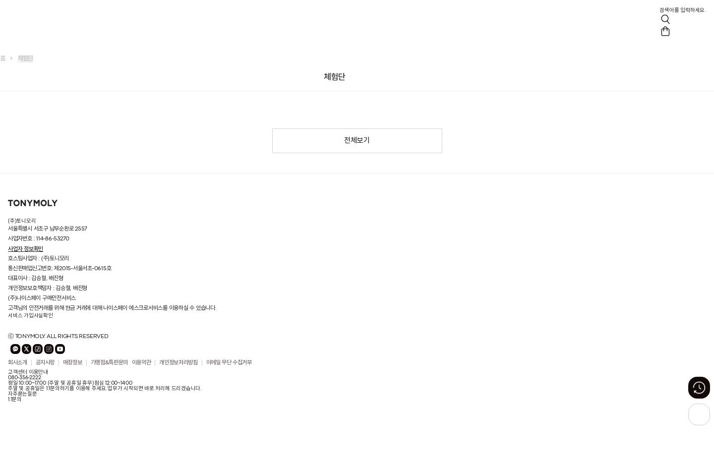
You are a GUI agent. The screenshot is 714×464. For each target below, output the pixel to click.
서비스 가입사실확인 (30, 315)
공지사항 (45, 362)
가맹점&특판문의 (109, 362)
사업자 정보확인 (25, 248)
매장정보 (72, 362)
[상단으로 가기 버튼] (699, 414)
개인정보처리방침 (178, 362)
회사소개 (17, 362)
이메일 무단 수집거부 (229, 362)
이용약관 (141, 362)
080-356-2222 (24, 377)
